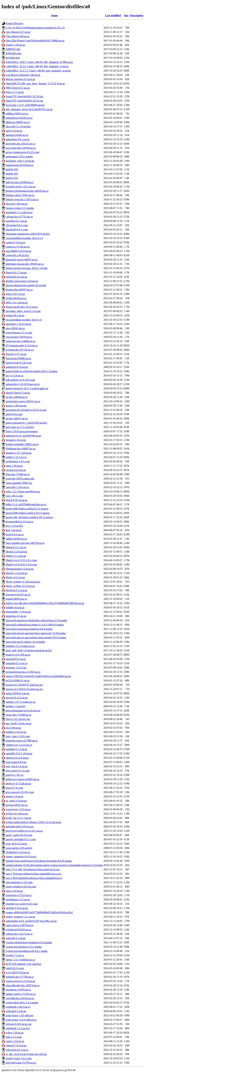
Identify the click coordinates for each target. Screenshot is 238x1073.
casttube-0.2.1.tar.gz (16, 221)
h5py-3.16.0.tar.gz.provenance (22, 431)
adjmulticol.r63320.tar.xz (19, 117)
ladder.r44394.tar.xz (16, 538)
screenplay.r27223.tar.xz (19, 895)
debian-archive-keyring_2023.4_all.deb (26, 268)
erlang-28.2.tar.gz (15, 315)
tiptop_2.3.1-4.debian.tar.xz (20, 959)
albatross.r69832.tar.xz (18, 122)
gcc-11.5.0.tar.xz (14, 375)
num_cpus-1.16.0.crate (18, 736)
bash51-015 (12, 178)
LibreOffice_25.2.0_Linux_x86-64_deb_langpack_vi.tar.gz (37, 66)
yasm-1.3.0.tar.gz (15, 1041)
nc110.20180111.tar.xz (18, 680)
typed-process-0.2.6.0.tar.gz (20, 981)
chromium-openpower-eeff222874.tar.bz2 (28, 233)
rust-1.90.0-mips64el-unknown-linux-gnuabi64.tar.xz (34, 878)
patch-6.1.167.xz (14, 775)
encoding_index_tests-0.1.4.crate (23, 311)
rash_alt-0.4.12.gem (16, 843)
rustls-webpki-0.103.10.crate (21, 886)
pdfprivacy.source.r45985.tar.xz (22, 779)
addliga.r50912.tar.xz (17, 113)
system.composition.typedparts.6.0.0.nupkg (29, 942)
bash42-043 (12, 169)
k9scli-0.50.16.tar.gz (16, 500)
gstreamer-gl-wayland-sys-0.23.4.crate (26, 409)
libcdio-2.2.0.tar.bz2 (16, 551)
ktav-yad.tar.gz (13, 530)
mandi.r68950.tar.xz (16, 598)
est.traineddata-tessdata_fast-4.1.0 (24, 319)
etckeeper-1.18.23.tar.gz (18, 324)
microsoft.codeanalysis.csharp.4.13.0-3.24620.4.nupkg (35, 624)
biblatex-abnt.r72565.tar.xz (20, 195)
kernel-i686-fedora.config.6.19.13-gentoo (28, 513)
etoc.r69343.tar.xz (15, 328)
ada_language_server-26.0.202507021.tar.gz (29, 109)
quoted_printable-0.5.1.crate (21, 839)
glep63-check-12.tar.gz (18, 392)
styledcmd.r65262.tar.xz (18, 929)
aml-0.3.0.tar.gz (14, 130)
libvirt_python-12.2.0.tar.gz (20, 586)
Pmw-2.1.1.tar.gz (15, 92)
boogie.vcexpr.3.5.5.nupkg (20, 208)
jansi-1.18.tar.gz (14, 465)
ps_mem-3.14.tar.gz (16, 800)
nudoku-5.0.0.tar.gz (16, 732)
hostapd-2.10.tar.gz (16, 440)
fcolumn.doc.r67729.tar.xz (20, 349)
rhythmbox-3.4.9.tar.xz (18, 852)
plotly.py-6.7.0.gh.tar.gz (18, 783)
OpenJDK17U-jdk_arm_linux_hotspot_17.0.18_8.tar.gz (35, 83)
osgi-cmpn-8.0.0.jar (16, 762)
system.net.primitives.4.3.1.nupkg (24, 946)
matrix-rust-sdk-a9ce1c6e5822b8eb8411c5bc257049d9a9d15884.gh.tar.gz (45, 603)
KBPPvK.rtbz (13, 49)
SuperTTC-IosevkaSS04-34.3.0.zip (24, 100)
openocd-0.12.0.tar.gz (17, 757)
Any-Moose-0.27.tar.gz (18, 32)
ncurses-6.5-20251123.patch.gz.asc (24, 689)
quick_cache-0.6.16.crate (19, 835)
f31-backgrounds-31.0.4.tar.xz (22, 345)
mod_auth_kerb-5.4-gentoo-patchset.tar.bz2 (29, 650)
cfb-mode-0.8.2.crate (17, 225)
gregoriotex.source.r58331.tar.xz (23, 401)
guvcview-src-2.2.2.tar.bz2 (20, 427)
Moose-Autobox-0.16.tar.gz (20, 79)
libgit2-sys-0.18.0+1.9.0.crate (21, 564)
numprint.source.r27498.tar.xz (22, 740)
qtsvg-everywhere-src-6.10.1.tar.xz (24, 830)
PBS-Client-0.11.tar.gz (18, 87)
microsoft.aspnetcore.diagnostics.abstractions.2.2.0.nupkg (36, 620)
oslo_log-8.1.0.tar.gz (17, 766)
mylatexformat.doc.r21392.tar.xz (23, 671)
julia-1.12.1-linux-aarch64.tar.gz (23, 491)
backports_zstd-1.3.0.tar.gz (20, 160)
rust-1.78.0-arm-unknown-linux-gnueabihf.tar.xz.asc (33, 873)
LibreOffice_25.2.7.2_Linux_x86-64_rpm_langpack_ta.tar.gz (38, 70)
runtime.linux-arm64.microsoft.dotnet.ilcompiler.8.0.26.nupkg (39, 860)
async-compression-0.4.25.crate (22, 152)
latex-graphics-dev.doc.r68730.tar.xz (25, 543)
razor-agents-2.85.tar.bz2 (19, 848)
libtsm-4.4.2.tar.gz (15, 577)
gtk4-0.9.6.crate (14, 414)
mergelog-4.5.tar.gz (16, 616)
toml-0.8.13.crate (15, 968)
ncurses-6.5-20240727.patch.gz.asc (24, 684)
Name (54, 15)
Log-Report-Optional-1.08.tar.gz (23, 75)
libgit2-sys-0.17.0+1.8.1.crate (21, 560)
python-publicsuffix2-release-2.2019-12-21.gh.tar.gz (33, 822)
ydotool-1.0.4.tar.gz (16, 1045)
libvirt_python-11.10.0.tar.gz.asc (23, 581)
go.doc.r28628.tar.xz (17, 397)
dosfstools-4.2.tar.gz (16, 276)
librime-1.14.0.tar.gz (16, 573)
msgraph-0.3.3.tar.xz (17, 663)
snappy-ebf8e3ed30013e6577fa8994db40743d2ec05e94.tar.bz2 (39, 912)
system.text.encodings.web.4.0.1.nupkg (26, 951)
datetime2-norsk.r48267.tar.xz (22, 259)
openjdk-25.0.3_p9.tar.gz (19, 753)
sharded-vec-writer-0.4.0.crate (22, 903)
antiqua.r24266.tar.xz (17, 135)
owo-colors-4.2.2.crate (18, 770)
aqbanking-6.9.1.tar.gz (17, 139)
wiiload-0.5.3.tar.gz (16, 1011)
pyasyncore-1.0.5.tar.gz (18, 809)
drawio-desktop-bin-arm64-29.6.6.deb (26, 285)
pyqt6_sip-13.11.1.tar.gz (18, 817)
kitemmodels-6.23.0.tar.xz (19, 521)
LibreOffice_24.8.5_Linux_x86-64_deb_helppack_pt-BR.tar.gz (39, 62)
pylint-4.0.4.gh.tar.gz (17, 813)
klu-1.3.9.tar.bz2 (14, 525)
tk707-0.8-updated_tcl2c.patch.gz (23, 963)
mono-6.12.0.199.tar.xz (18, 654)
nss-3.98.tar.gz (13, 727)
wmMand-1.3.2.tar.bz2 (18, 1028)
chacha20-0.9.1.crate (17, 229)
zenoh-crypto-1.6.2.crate (19, 1058)
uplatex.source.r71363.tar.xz (21, 994)
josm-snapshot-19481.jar (19, 482)
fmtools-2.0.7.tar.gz (16, 354)
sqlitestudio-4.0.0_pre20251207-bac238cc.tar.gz (31, 921)
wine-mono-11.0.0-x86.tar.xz (21, 1019)
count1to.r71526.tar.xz (18, 246)
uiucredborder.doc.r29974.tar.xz (23, 985)
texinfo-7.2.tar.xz (15, 955)
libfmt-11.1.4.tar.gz (16, 556)
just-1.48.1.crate (14, 495)
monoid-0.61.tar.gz (16, 659)
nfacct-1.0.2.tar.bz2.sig (18, 719)
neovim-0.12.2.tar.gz (17, 697)
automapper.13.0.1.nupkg (19, 156)
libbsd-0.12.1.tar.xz (16, 547)
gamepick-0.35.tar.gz (17, 367)
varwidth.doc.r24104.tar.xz (20, 998)
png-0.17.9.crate (14, 787)
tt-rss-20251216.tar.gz (17, 972)
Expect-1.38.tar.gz (15, 44)
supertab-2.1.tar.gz (15, 938)
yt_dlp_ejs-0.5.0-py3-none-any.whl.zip (26, 1054)
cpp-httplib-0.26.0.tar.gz (18, 251)
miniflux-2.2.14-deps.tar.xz (20, 646)
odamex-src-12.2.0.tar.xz (19, 744)
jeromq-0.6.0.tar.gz (16, 470)
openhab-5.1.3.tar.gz (16, 749)
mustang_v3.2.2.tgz (16, 667)
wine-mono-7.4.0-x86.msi (19, 1015)
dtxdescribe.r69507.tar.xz (19, 289)
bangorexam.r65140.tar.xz (20, 165)
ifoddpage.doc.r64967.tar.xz (21, 448)
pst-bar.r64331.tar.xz (17, 805)
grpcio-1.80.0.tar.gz (16, 405)
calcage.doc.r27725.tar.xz (19, 216)
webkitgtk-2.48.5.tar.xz (18, 1006)
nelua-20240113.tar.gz (17, 693)
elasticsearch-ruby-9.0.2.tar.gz (22, 306)
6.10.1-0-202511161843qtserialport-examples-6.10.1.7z (35, 27)
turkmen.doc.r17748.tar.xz (20, 976)
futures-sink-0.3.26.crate (19, 362)
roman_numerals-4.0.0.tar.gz (21, 856)
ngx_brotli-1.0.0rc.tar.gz (19, 723)
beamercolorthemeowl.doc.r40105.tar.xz (27, 190)
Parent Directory (14, 23)
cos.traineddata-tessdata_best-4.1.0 (24, 238)
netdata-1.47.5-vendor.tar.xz (21, 702)
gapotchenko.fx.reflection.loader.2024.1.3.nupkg (31, 371)
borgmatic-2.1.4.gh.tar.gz (19, 212)
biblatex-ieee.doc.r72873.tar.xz (22, 199)
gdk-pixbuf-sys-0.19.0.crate (20, 379)
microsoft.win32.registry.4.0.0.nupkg (25, 641)
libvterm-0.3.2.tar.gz (16, 590)
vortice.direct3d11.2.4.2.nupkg (22, 1002)
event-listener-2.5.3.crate (19, 332)
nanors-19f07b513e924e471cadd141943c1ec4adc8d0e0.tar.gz (38, 676)
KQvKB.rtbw (13, 57)
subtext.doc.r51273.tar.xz (19, 933)
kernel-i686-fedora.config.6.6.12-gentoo (27, 508)
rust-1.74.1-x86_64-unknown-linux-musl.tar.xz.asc (33, 869)
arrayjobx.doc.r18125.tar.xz (20, 143)
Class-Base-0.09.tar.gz (18, 36)
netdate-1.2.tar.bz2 (15, 706)
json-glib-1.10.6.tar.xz (17, 487)
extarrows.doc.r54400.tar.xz (20, 341)
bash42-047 (12, 173)
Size (126, 15)
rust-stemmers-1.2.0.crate (19, 882)
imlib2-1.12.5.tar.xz (16, 457)
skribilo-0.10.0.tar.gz (17, 908)
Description (136, 15)
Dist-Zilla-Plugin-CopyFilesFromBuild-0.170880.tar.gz (35, 40)
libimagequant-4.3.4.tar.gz (20, 568)
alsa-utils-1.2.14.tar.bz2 (18, 126)
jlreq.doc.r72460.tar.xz (18, 474)
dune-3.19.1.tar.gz (15, 294)
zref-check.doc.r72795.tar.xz (21, 1062)
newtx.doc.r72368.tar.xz (18, 714)
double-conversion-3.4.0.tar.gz (22, 281)
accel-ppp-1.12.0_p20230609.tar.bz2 (25, 105)
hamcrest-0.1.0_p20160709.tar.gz (23, 435)
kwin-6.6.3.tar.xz (15, 534)
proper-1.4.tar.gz (14, 796)
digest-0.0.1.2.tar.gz (16, 272)
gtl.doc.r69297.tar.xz (17, 418)
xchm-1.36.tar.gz (15, 1032)
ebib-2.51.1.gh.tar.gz (17, 302)
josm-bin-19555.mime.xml (20, 478)
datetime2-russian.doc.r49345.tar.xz (25, 263)
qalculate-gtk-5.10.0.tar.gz (20, 826)
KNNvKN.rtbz (13, 53)
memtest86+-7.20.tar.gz (18, 611)
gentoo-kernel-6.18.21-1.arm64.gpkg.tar (27, 388)
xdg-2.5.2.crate (14, 1037)
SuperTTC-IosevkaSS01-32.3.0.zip (24, 96)
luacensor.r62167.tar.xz (18, 594)
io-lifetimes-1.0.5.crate (18, 461)
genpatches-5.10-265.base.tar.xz (23, 384)
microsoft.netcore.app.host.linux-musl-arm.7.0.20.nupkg (36, 633)
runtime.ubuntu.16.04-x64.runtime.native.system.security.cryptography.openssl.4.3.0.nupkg (54, 865)
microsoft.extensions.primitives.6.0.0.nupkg (29, 629)
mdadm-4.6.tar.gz (15, 607)
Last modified (113, 15)
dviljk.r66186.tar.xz (16, 298)
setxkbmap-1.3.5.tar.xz (18, 899)
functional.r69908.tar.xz (18, 358)
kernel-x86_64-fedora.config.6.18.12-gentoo (29, 517)
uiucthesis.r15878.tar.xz (18, 989)
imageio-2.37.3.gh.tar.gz (19, 452)
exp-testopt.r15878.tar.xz (19, 336)
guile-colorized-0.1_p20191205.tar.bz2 (26, 422)
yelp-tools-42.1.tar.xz (17, 1049)
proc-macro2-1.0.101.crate (20, 792)
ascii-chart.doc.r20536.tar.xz (21, 148)
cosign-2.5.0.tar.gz (15, 242)
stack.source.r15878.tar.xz (19, 925)
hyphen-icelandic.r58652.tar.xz (22, 444)
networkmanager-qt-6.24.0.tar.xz (23, 710)
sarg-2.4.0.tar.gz (14, 890)
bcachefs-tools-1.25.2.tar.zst (21, 186)
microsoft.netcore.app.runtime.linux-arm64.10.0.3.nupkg (36, 637)
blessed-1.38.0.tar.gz (17, 203)
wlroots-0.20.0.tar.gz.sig (18, 1024)
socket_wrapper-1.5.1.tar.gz (20, 916)
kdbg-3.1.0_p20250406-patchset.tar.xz (26, 504)
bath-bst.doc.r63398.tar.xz (19, 182)
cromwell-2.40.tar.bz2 (17, 255)
